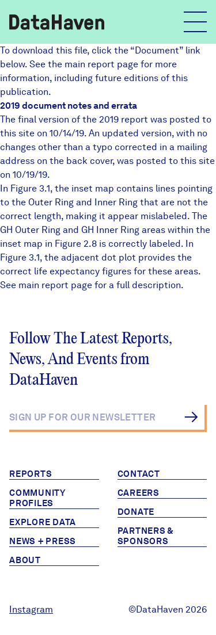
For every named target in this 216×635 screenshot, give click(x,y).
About (25, 560)
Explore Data (42, 522)
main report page (101, 64)
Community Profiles (37, 498)
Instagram (31, 609)
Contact (139, 474)
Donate (136, 512)
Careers (139, 493)
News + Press (42, 541)
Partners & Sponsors (146, 536)
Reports (30, 474)
